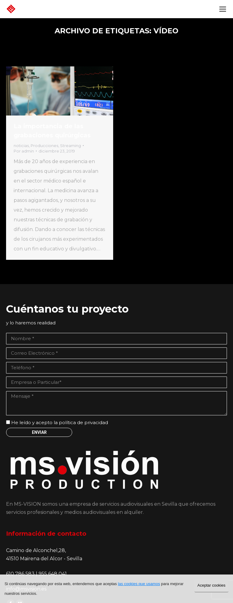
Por (24, 151)
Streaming (70, 145)
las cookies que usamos (139, 583)
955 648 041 (53, 574)
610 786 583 (21, 574)
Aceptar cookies (212, 585)
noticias (21, 145)
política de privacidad (83, 422)
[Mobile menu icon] (222, 9)
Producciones (44, 145)
